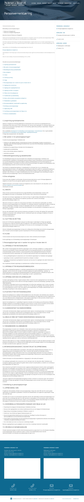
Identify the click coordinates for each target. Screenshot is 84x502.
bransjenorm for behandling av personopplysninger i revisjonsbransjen (27, 131)
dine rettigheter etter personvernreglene (13, 185)
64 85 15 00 (35, 498)
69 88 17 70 (52, 498)
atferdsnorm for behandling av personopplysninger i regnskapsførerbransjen (20, 132)
